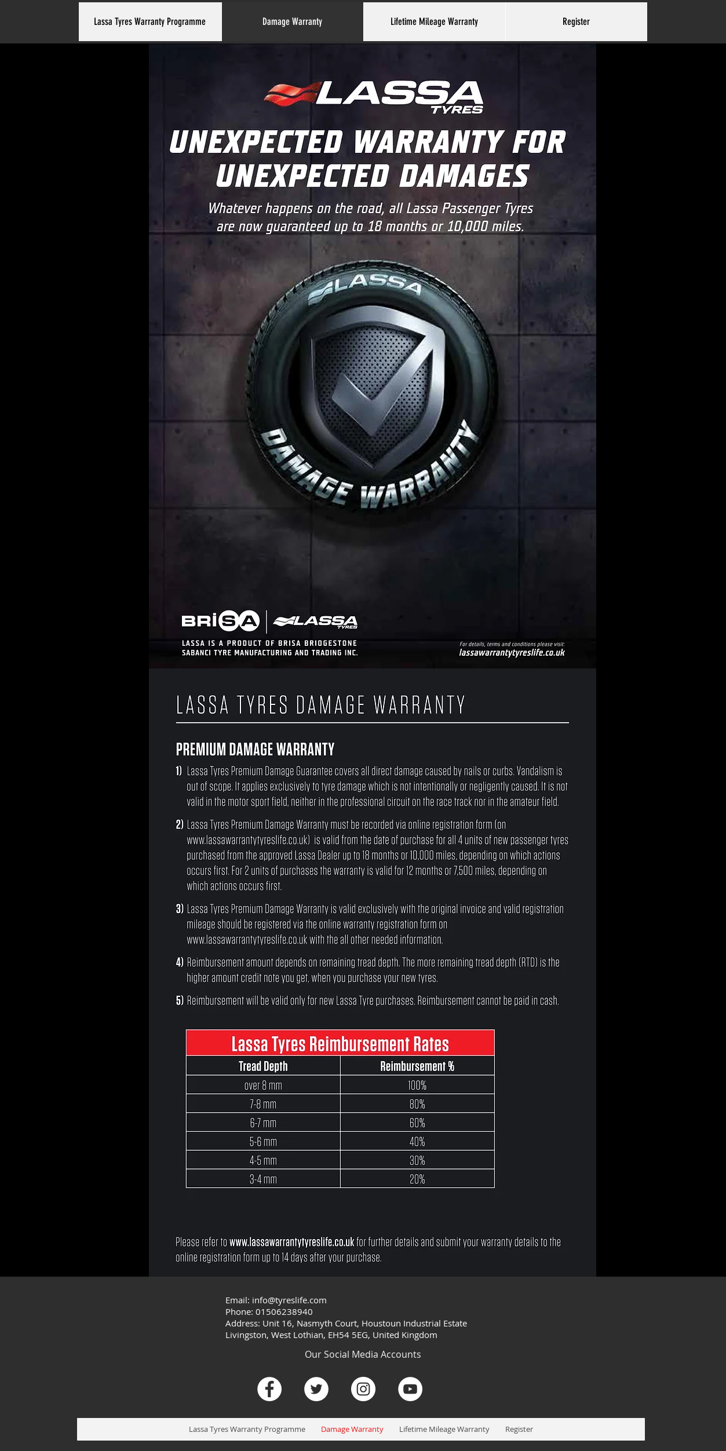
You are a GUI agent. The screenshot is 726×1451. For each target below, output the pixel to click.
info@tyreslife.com (289, 1300)
